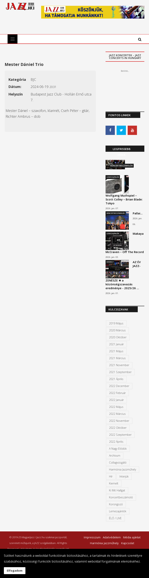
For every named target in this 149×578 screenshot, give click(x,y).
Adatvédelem (112, 537)
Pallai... (138, 213)
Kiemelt (110, 262)
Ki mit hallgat (117, 490)
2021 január (116, 344)
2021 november (119, 365)
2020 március (117, 330)
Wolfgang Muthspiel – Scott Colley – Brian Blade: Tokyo (124, 199)
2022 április (116, 442)
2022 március (117, 414)
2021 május (116, 351)
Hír (111, 476)
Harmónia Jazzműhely (122, 469)
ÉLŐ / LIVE (115, 518)
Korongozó (116, 504)
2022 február (117, 393)
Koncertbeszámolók (116, 213)
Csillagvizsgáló (117, 463)
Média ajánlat (132, 537)
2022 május (116, 407)
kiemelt (113, 483)
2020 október (117, 337)
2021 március (117, 358)
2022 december (119, 386)
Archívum (114, 456)
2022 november (119, 421)
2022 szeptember (120, 435)
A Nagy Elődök (118, 449)
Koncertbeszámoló (121, 497)
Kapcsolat (127, 543)
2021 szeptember (120, 372)
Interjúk (124, 476)
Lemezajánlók (113, 177)
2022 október (117, 428)
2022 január (116, 400)
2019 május (116, 323)
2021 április (116, 379)
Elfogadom (15, 570)
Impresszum (92, 537)
